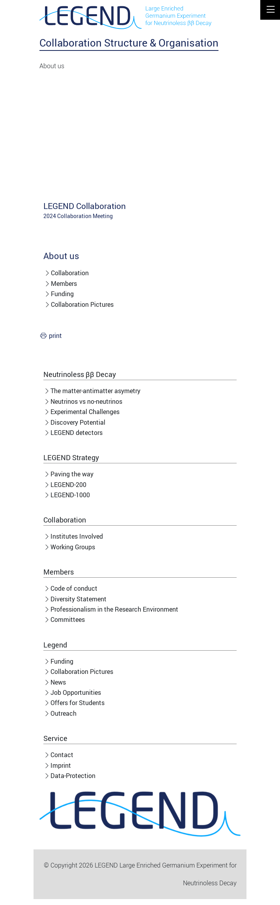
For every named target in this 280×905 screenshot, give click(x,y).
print (55, 335)
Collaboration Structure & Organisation (128, 42)
